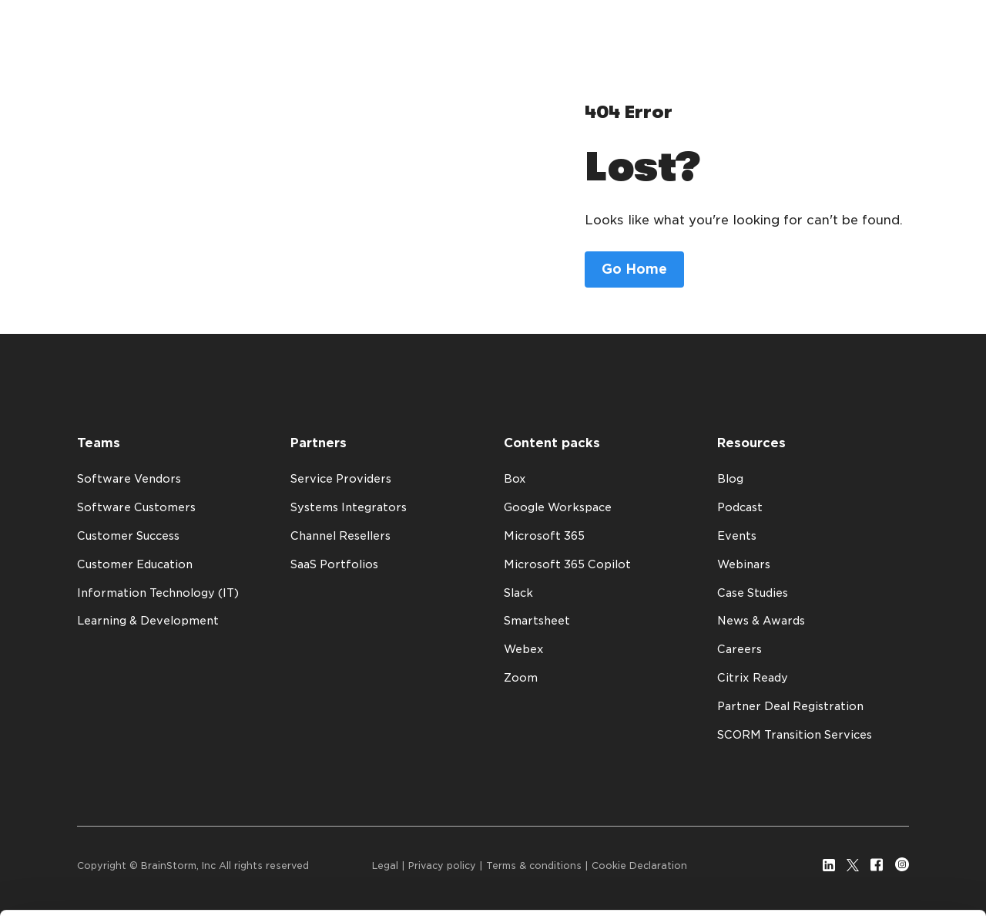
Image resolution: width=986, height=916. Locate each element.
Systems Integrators (348, 507)
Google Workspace (558, 507)
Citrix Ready (752, 678)
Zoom (521, 678)
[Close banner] (962, 818)
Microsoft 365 (544, 536)
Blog (730, 479)
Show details (76, 875)
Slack (518, 593)
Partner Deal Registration (790, 706)
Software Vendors (129, 479)
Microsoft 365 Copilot (567, 564)
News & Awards (761, 621)
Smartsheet (537, 621)
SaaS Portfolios (334, 564)
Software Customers (136, 507)
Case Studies (752, 593)
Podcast (740, 507)
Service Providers (340, 479)
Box (515, 479)
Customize (861, 877)
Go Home (634, 269)
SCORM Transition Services (794, 735)
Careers (739, 649)
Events (736, 536)
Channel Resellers (340, 536)
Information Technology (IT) (158, 593)
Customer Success (128, 536)
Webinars (743, 564)
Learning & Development (148, 621)
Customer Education (135, 564)
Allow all (860, 833)
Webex (524, 649)
